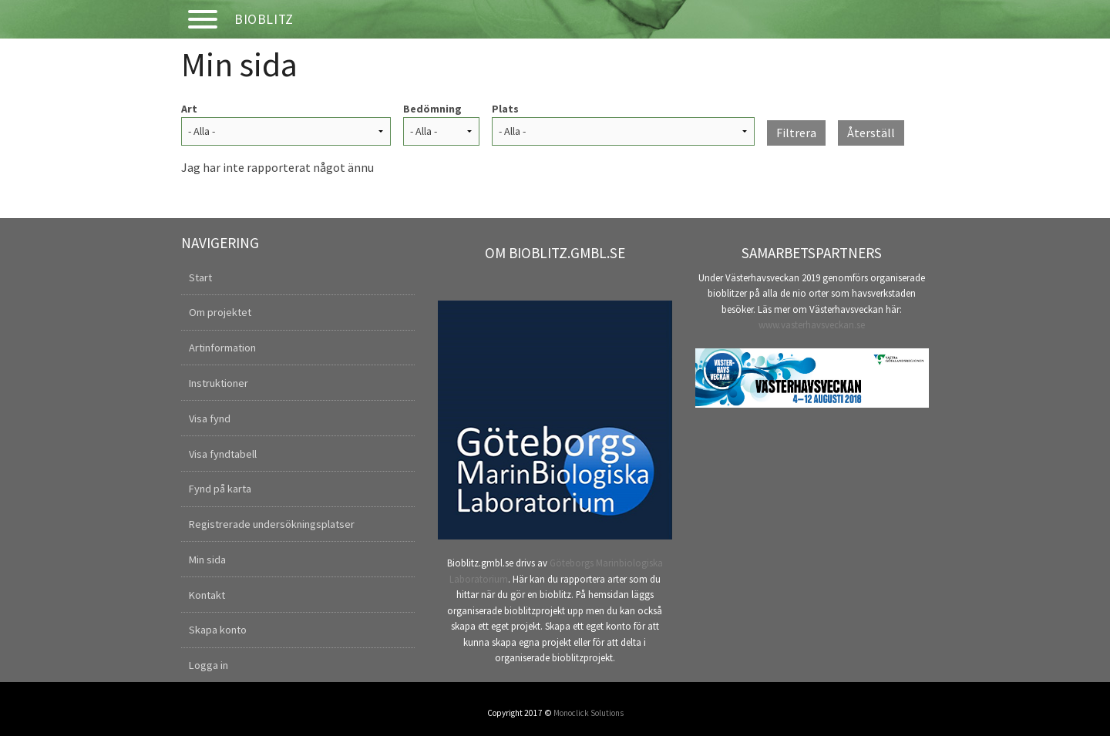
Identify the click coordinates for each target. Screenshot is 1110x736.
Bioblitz (264, 19)
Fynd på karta (220, 489)
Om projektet (220, 312)
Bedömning (432, 109)
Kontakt (207, 595)
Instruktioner (218, 383)
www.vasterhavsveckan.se (811, 324)
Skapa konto (218, 630)
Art (189, 109)
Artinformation (222, 348)
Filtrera (796, 132)
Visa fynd (209, 418)
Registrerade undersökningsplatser (272, 524)
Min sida (207, 559)
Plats (505, 109)
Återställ (871, 132)
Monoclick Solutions (588, 712)
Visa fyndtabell (223, 454)
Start (200, 277)
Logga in (208, 665)
